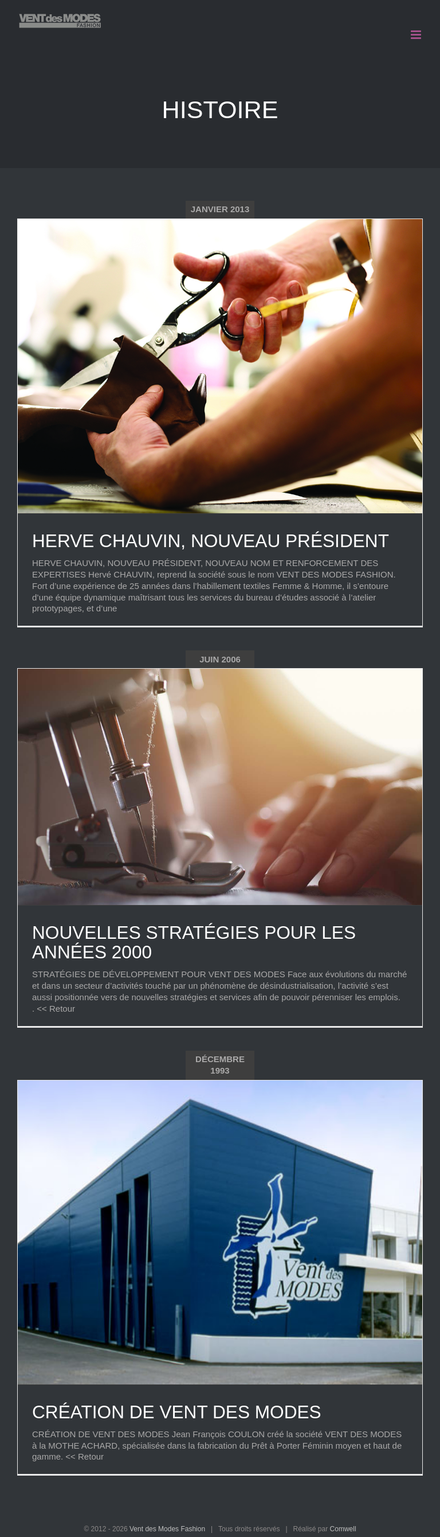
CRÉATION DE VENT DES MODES (176, 1412)
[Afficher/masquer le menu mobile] (417, 35)
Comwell (343, 1529)
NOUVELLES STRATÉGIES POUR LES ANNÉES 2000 (194, 942)
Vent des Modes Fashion (166, 1529)
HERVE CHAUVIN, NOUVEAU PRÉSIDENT (210, 540)
